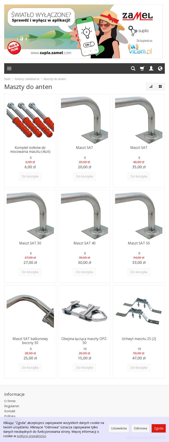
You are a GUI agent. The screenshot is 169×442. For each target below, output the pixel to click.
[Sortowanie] (150, 86)
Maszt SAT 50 (139, 243)
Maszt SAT (84, 147)
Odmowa (140, 428)
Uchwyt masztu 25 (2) (139, 339)
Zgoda (158, 428)
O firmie (10, 401)
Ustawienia (119, 428)
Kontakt (9, 411)
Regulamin (11, 406)
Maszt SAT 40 (84, 243)
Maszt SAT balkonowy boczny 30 (30, 341)
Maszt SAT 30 (30, 243)
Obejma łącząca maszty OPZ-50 (84, 341)
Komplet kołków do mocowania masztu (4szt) (30, 149)
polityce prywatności (31, 436)
